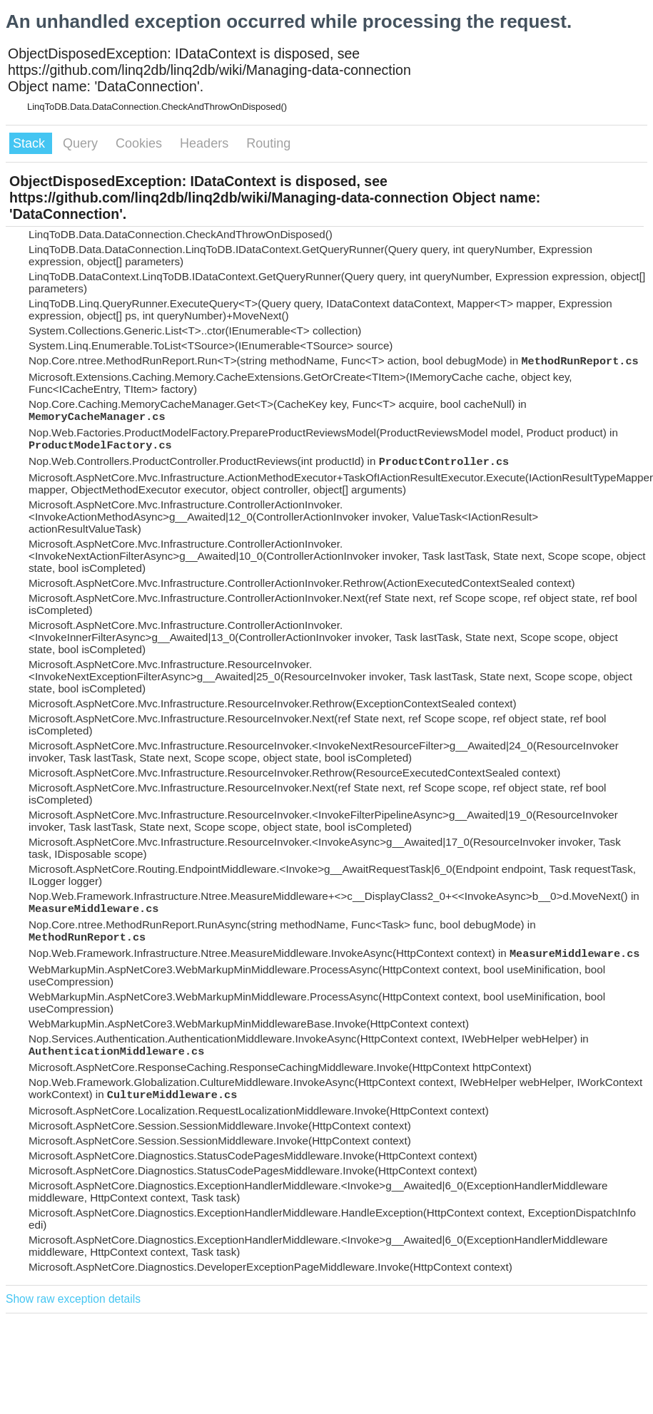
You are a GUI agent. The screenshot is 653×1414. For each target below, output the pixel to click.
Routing (268, 143)
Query (82, 143)
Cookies (141, 143)
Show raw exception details (73, 1299)
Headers (206, 143)
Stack (31, 143)
